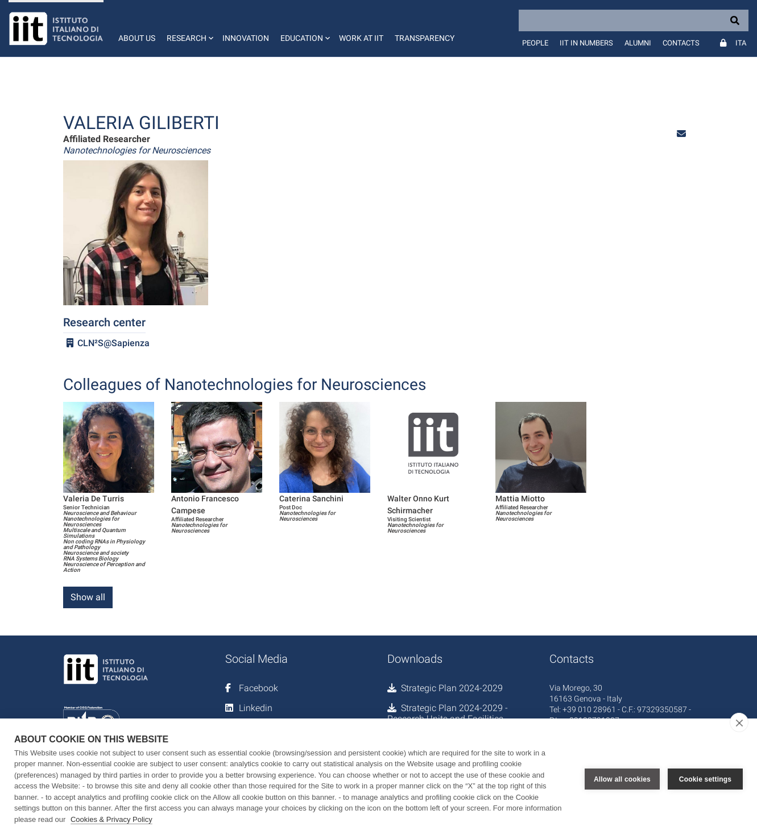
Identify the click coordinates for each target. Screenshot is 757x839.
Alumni (637, 43)
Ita (740, 43)
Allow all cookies (622, 779)
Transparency (424, 38)
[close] (739, 722)
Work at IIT (361, 38)
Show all (88, 597)
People (535, 43)
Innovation (245, 38)
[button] (189, 28)
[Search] (633, 20)
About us (136, 38)
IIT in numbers (586, 43)
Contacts (681, 43)
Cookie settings (705, 779)
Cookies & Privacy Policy (111, 819)
